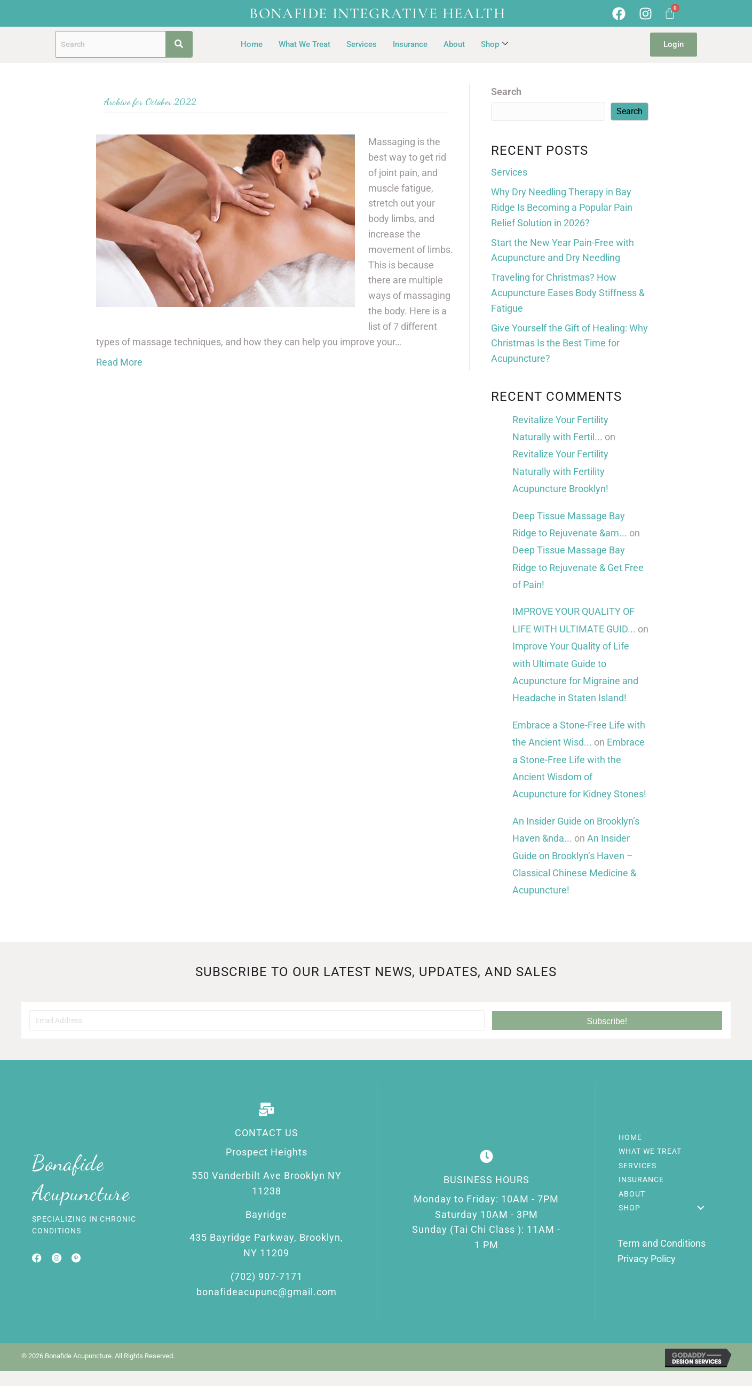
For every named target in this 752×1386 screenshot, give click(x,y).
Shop (494, 44)
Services (361, 44)
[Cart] (669, 13)
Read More (119, 362)
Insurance (410, 44)
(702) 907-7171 (267, 1276)
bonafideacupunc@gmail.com (266, 1291)
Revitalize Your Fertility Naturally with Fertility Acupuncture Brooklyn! (560, 471)
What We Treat (304, 44)
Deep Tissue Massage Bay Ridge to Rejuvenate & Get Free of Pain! (578, 567)
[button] (607, 1020)
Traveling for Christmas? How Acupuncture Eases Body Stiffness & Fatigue (568, 293)
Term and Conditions (662, 1243)
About (454, 44)
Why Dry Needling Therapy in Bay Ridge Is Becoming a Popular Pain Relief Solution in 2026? (561, 207)
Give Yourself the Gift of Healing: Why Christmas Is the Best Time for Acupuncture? (569, 343)
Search (506, 91)
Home (252, 44)
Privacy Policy (647, 1258)
